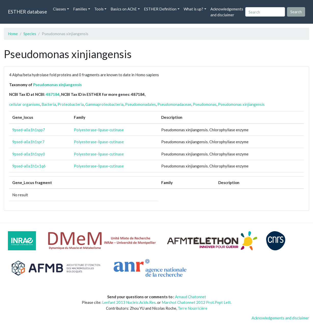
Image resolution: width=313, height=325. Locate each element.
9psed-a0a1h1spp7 (28, 129)
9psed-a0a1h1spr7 (28, 141)
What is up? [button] (193, 9)
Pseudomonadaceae (174, 104)
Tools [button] (99, 9)
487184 (53, 94)
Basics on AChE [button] (124, 9)
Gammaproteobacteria (104, 104)
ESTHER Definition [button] (160, 9)
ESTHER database (27, 12)
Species (29, 33)
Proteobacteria (71, 104)
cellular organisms (24, 104)
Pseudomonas (204, 104)
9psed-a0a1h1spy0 (28, 154)
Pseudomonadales (140, 104)
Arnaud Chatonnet (190, 296)
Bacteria (49, 104)
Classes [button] (59, 9)
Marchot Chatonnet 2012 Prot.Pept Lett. (197, 302)
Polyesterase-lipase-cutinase (99, 129)
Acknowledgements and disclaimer (226, 12)
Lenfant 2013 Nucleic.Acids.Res (129, 302)
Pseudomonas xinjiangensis (57, 84)
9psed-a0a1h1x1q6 (29, 166)
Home (13, 33)
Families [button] (80, 9)
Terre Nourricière (192, 308)
